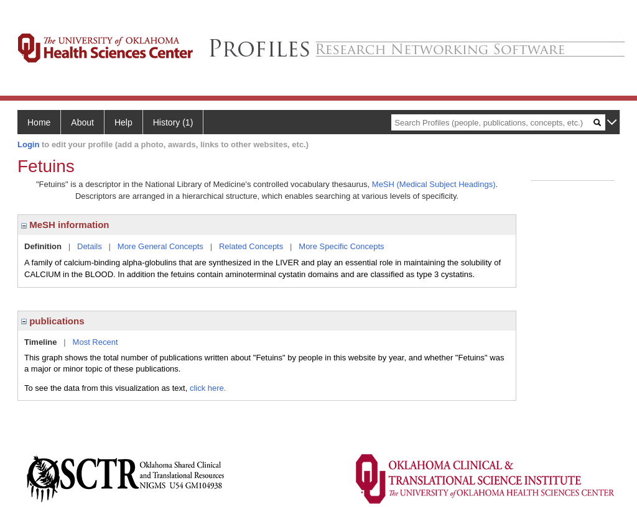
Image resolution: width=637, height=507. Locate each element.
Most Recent (95, 342)
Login (28, 144)
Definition (43, 246)
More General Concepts (160, 246)
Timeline (40, 342)
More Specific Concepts (341, 246)
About (82, 122)
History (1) (173, 122)
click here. (208, 388)
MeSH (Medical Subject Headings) (434, 184)
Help (123, 122)
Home (38, 122)
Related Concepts (251, 246)
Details (89, 246)
